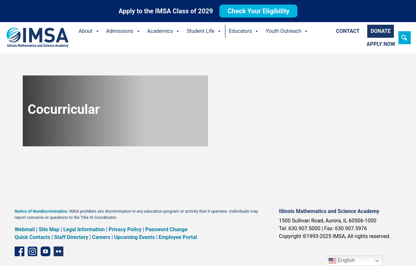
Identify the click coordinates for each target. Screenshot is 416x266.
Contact (347, 31)
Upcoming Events (134, 237)
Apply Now (381, 44)
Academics (163, 31)
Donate (380, 31)
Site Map (49, 229)
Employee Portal (178, 237)
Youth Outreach (287, 31)
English (342, 261)
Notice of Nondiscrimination (41, 211)
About (89, 31)
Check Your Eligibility (258, 11)
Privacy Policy (125, 229)
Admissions (123, 31)
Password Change (166, 229)
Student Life (204, 31)
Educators (244, 31)
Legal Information (84, 229)
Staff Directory (71, 237)
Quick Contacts (32, 237)
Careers (101, 237)
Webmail (25, 229)
